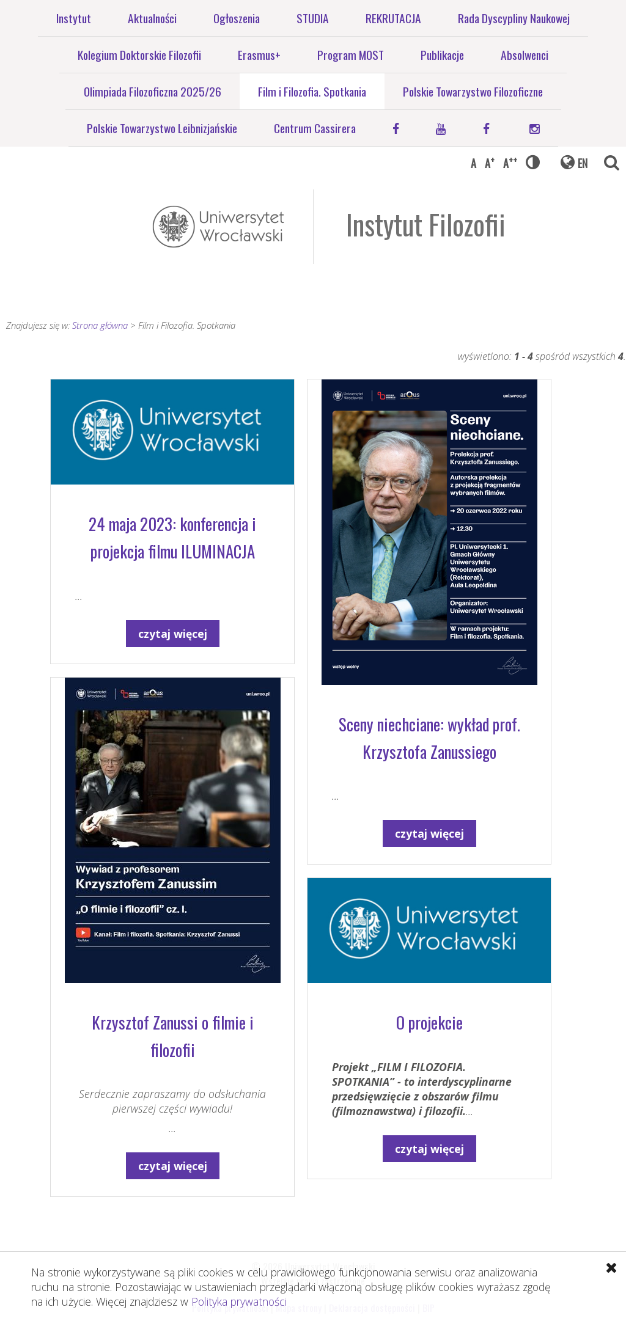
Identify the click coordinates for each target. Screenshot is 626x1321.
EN (582, 163)
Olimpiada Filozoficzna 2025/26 (152, 91)
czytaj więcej (172, 633)
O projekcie (429, 1022)
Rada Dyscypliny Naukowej (514, 18)
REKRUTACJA (393, 18)
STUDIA (312, 18)
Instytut (73, 18)
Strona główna (100, 325)
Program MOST (350, 55)
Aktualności (152, 18)
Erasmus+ (259, 55)
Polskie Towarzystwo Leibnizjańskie (162, 128)
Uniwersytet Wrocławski (218, 226)
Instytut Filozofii (426, 223)
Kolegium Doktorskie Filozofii (139, 55)
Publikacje (442, 55)
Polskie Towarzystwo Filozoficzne (473, 91)
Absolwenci (524, 55)
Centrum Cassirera (315, 128)
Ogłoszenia (236, 18)
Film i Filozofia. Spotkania (312, 91)
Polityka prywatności (238, 1301)
